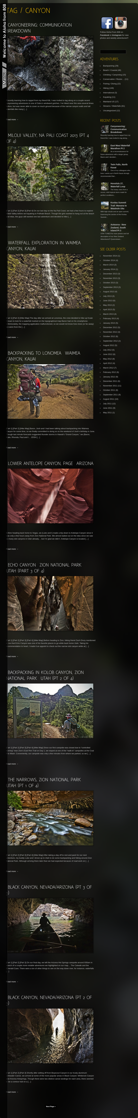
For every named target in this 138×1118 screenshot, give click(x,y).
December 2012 (110, 327)
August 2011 (108, 399)
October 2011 (109, 390)
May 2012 (107, 359)
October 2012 (109, 336)
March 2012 (108, 368)
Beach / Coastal (110, 70)
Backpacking (108, 66)
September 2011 (110, 395)
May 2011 (107, 412)
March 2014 (108, 265)
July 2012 (107, 350)
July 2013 (107, 296)
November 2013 (110, 278)
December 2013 (110, 274)
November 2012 (110, 332)
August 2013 (108, 291)
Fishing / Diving (110, 84)
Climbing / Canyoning (112, 75)
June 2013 (107, 300)
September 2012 (110, 341)
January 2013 (109, 323)
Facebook (104, 35)
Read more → (12, 119)
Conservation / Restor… (113, 79)
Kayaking (107, 97)
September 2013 (110, 287)
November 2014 (110, 256)
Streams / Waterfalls (112, 106)
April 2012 (107, 363)
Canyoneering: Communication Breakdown (119, 129)
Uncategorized (109, 110)
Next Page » (51, 1106)
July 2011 (107, 403)
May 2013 (107, 305)
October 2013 (109, 283)
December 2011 (110, 381)
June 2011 (107, 408)
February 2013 (109, 318)
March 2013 (108, 314)
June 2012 (107, 354)
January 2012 (109, 377)
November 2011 (110, 386)
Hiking (106, 88)
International (108, 93)
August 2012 (108, 345)
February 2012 (109, 372)
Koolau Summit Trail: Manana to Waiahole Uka (119, 205)
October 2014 (109, 260)
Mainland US (108, 101)
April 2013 (107, 309)
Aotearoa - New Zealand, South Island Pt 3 (118, 227)
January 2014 (109, 269)
